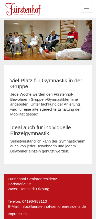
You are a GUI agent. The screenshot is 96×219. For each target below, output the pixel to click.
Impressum (17, 214)
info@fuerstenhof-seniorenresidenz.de (53, 206)
